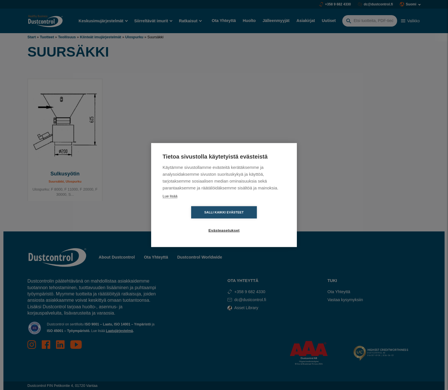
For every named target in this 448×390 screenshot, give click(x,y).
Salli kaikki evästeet (191, 221)
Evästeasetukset (257, 221)
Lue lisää (170, 205)
